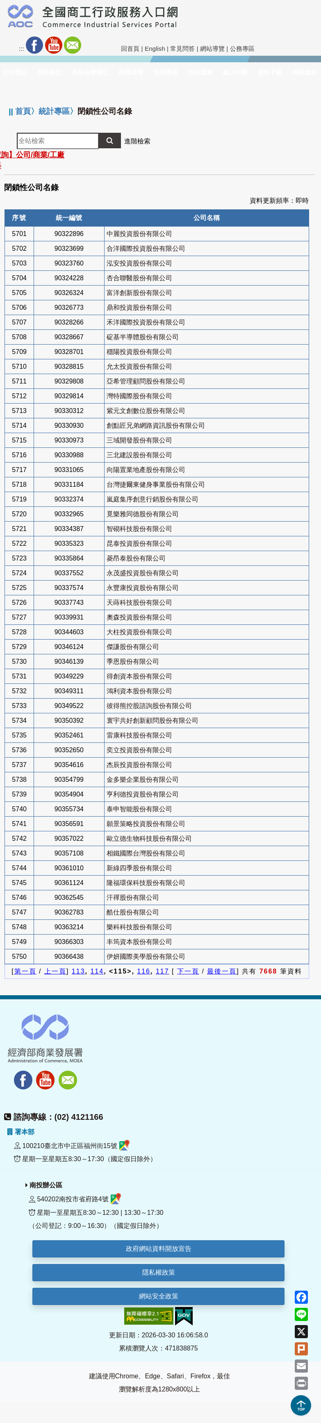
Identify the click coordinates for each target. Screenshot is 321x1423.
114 (97, 971)
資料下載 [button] (269, 72)
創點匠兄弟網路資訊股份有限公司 (156, 425)
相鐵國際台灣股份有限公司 (146, 853)
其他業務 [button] (200, 72)
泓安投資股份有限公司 (139, 263)
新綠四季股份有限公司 (139, 868)
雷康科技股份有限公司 (139, 735)
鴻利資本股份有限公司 (139, 691)
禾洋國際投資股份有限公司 (146, 322)
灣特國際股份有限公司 (139, 396)
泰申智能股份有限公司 (139, 809)
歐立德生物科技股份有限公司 (149, 838)
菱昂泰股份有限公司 (136, 558)
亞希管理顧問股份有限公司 (146, 381)
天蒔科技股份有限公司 (139, 602)
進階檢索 (137, 141)
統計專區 (54, 111)
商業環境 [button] (130, 72)
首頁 (23, 111)
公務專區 (242, 48)
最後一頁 (222, 971)
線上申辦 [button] (235, 72)
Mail (72, 45)
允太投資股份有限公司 (139, 366)
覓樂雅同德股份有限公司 (143, 514)
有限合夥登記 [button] (90, 72)
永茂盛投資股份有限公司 (143, 573)
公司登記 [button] (14, 72)
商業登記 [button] (49, 72)
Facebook (34, 45)
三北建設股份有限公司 (139, 455)
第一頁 (25, 971)
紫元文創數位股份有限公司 (146, 410)
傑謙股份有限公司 (133, 646)
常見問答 (182, 48)
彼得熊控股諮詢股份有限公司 (149, 705)
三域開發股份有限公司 (139, 440)
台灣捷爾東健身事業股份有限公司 (156, 484)
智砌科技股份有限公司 (139, 528)
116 (143, 971)
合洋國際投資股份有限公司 (146, 248)
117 (162, 971)
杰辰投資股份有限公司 (139, 764)
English (155, 48)
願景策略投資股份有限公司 (146, 823)
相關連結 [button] (304, 72)
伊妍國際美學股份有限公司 (146, 956)
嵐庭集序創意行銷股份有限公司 (152, 499)
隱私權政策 (158, 1272)
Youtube (53, 45)
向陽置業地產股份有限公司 (146, 469)
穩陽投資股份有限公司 (139, 351)
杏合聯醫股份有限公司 (139, 278)
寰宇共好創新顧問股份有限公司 (152, 720)
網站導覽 (212, 48)
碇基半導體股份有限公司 (143, 337)
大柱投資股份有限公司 (139, 632)
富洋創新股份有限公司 (139, 292)
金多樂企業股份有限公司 (143, 779)
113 (78, 971)
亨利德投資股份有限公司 (143, 794)
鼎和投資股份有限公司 (139, 307)
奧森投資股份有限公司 (139, 617)
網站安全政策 (158, 1296)
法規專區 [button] (165, 72)
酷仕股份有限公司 (133, 912)
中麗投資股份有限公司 (139, 233)
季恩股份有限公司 (133, 661)
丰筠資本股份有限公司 (139, 941)
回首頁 (130, 48)
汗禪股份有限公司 (133, 897)
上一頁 (55, 971)
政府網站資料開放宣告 (158, 1248)
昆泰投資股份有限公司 (139, 543)
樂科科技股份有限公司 (139, 927)
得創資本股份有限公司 (139, 676)
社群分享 (110, 45)
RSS (91, 45)
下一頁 (188, 971)
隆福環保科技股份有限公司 (146, 882)
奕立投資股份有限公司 (139, 750)
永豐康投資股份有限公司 (143, 587)
